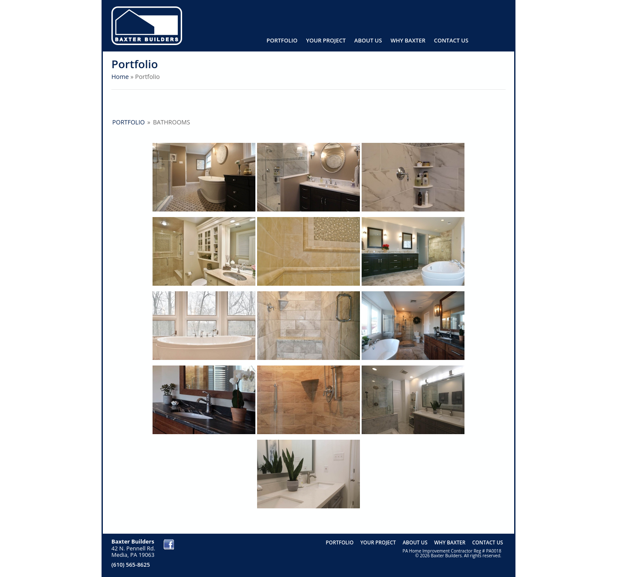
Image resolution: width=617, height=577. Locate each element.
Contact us (451, 40)
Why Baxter (407, 40)
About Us (368, 40)
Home (120, 77)
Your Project (326, 40)
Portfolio (282, 40)
